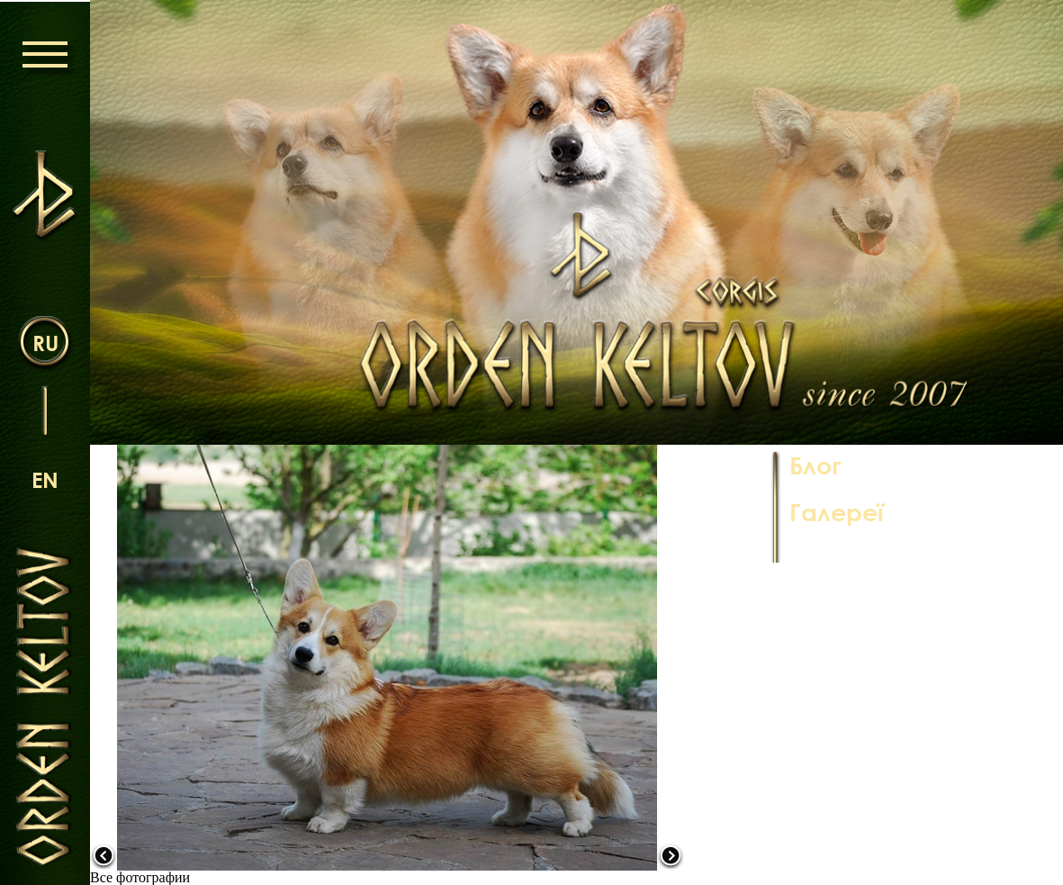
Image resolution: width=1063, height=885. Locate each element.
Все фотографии (140, 877)
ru (45, 343)
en (45, 479)
